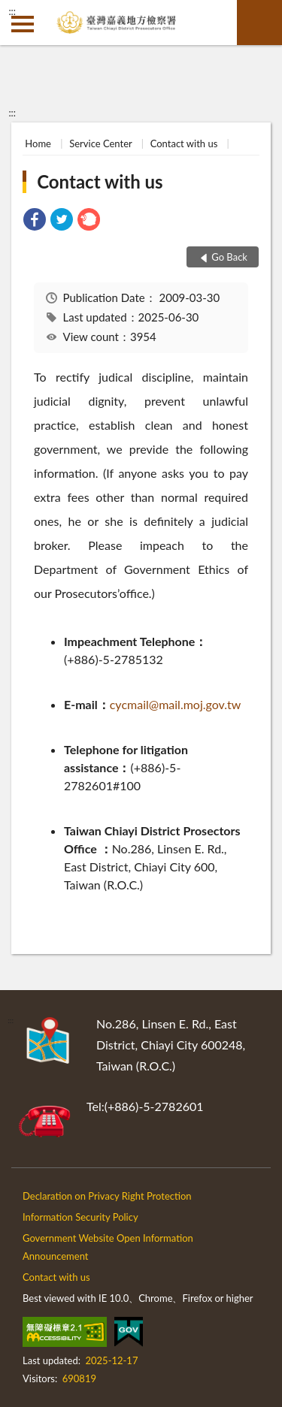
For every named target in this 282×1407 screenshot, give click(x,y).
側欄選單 (22, 24)
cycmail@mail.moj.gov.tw (175, 704)
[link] (34, 221)
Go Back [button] (229, 257)
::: (12, 11)
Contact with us (184, 143)
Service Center (100, 143)
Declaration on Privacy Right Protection (107, 1196)
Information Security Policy (80, 1217)
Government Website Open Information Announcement (108, 1246)
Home (38, 143)
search (259, 22)
